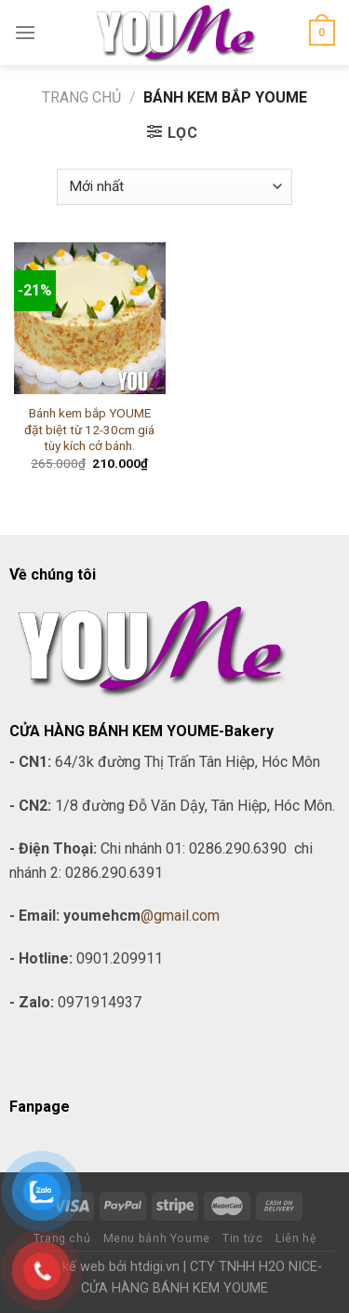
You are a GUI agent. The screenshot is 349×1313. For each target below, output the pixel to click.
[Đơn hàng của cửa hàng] (174, 187)
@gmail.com (180, 915)
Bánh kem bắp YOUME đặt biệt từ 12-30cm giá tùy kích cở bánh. (89, 429)
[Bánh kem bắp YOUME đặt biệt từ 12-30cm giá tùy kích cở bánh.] (90, 318)
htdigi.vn (155, 1267)
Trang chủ (81, 97)
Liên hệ (295, 1238)
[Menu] (25, 32)
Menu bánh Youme (156, 1238)
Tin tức (242, 1238)
